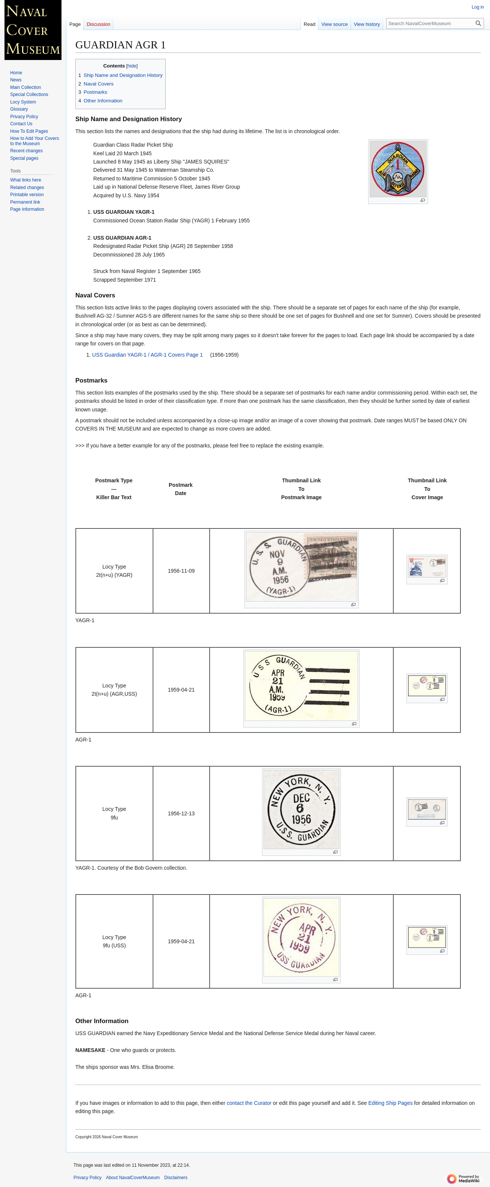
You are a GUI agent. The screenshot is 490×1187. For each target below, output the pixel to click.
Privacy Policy (87, 1177)
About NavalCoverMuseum (133, 1177)
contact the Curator (249, 1103)
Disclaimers (175, 1177)
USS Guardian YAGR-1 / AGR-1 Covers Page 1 (147, 355)
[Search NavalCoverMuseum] (435, 23)
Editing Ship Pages (390, 1103)
